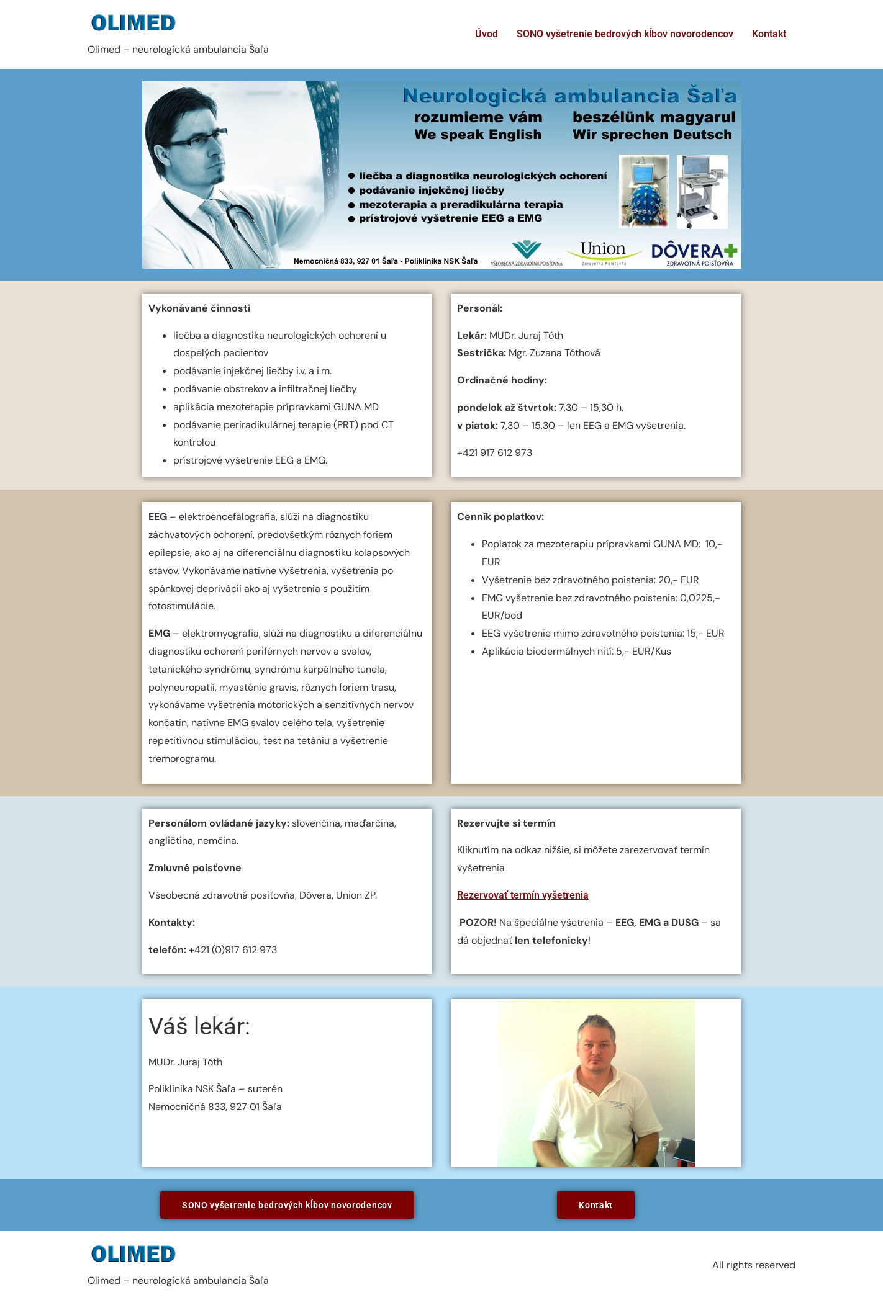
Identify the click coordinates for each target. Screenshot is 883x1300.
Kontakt (769, 34)
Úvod (486, 34)
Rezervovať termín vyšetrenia (523, 895)
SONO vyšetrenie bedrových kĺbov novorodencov (625, 34)
